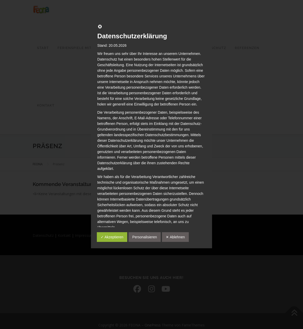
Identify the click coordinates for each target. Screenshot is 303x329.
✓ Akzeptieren (112, 237)
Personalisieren (144, 237)
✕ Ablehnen (175, 237)
